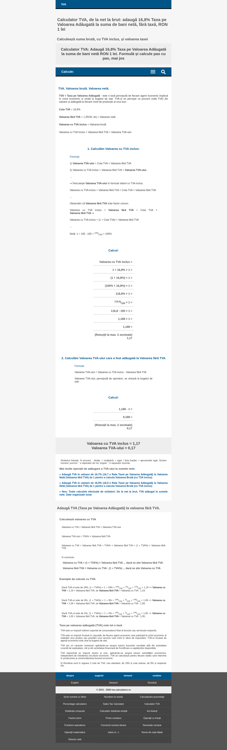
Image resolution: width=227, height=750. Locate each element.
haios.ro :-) (113, 732)
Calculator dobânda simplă (113, 711)
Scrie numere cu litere (75, 697)
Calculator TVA (152, 704)
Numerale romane (152, 725)
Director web (74, 739)
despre (70, 675)
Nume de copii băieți (152, 732)
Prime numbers (113, 718)
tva (63, 4)
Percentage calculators (75, 704)
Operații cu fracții (152, 718)
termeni (128, 675)
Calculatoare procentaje (152, 697)
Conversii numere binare (113, 725)
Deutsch (113, 682)
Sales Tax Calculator (113, 704)
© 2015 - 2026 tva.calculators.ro (113, 690)
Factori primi (74, 718)
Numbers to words (113, 697)
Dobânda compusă (75, 711)
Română (152, 682)
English (75, 682)
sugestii (99, 675)
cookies (157, 675)
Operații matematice (75, 732)
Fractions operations (74, 725)
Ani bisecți (152, 711)
